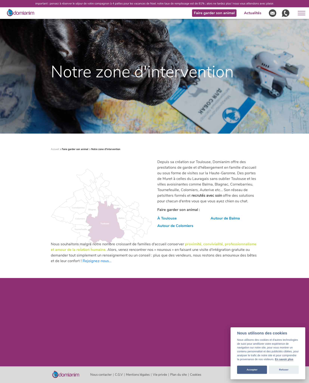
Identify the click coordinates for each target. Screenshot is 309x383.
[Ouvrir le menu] (300, 13)
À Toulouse (167, 218)
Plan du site (178, 375)
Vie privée (160, 375)
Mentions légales (138, 375)
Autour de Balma (225, 218)
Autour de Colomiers (175, 225)
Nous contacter (101, 375)
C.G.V (119, 375)
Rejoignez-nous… (97, 260)
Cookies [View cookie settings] (195, 375)
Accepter (252, 369)
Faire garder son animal (214, 13)
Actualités (252, 13)
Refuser (284, 369)
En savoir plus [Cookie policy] (284, 359)
